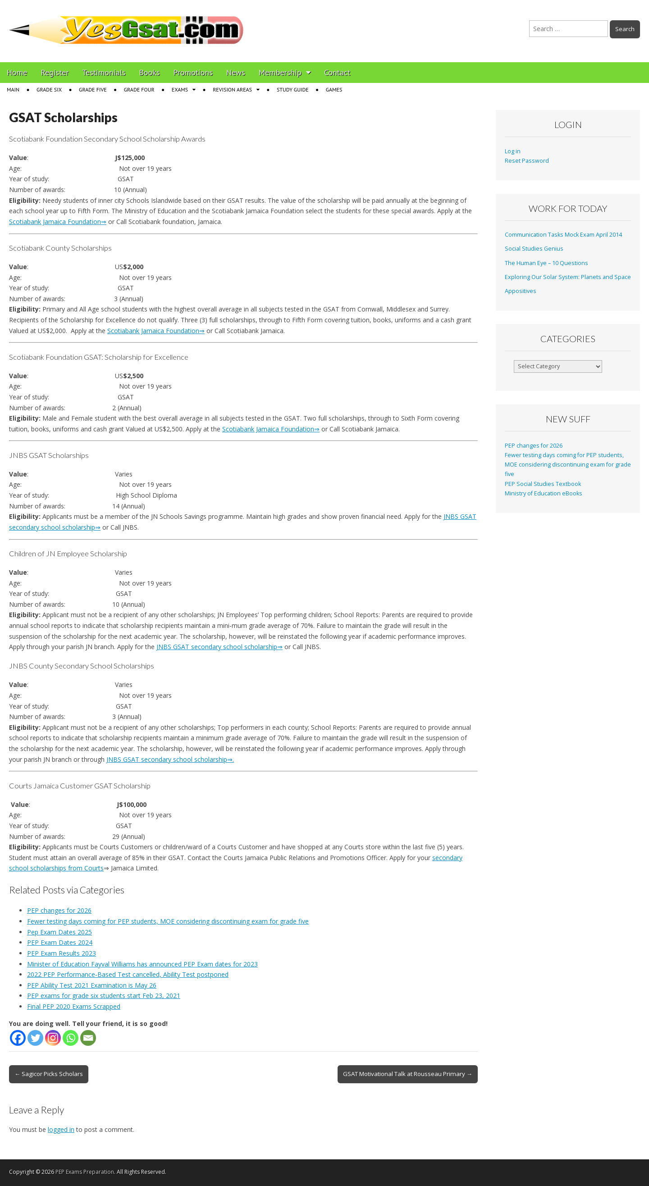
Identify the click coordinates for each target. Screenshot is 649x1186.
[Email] (88, 1038)
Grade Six (49, 89)
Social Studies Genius (534, 248)
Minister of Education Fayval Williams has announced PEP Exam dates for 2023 (142, 964)
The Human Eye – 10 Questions (546, 263)
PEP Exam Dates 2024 (59, 942)
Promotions (193, 72)
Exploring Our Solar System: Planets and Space (568, 277)
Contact (337, 72)
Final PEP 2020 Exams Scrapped (73, 1006)
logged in (61, 1129)
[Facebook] (18, 1038)
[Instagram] (53, 1038)
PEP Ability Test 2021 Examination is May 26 (91, 985)
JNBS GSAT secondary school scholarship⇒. (170, 759)
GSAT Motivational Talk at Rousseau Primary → (407, 1074)
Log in (513, 151)
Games (334, 89)
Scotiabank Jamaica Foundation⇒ (57, 221)
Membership (280, 72)
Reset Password (527, 161)
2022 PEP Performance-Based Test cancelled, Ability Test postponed (128, 974)
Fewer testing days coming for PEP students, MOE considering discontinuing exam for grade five (168, 921)
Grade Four (139, 89)
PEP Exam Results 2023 (61, 953)
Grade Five (93, 89)
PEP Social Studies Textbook (543, 484)
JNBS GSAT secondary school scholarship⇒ (219, 646)
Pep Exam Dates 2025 (59, 932)
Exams (180, 89)
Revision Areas (232, 89)
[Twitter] (35, 1038)
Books (149, 72)
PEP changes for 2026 (59, 910)
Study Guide (293, 89)
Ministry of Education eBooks (543, 493)
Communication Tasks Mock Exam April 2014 (563, 234)
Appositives (520, 291)
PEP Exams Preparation (84, 1172)
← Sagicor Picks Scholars (48, 1074)
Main (13, 89)
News (235, 72)
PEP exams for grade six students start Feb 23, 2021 (103, 995)
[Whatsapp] (70, 1038)
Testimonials (104, 72)
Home (17, 72)
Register (55, 72)
